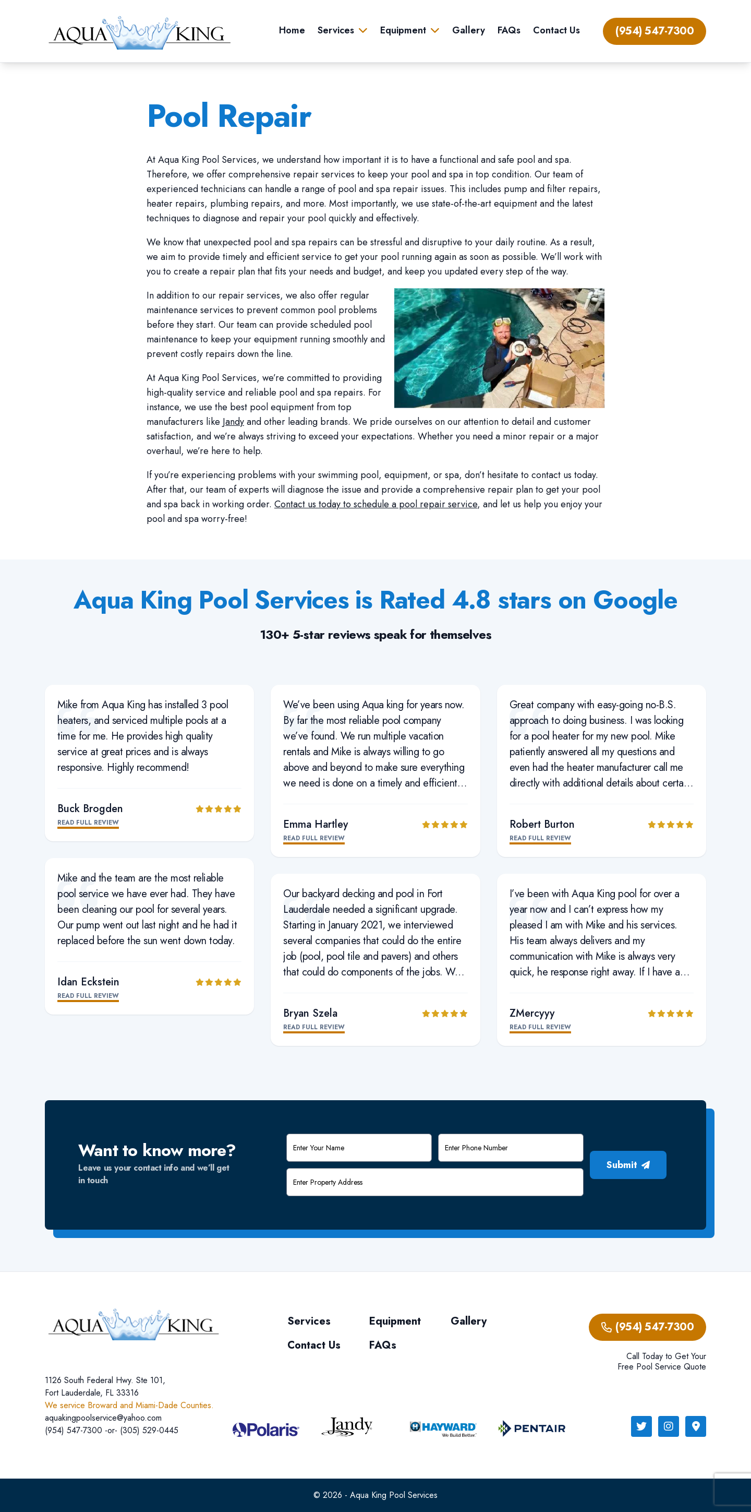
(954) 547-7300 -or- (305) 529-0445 (111, 1430)
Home (292, 30)
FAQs (509, 30)
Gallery (468, 30)
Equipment (403, 30)
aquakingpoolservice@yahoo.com (103, 1418)
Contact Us (556, 30)
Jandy (233, 421)
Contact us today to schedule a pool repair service (375, 504)
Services (336, 30)
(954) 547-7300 (654, 31)
